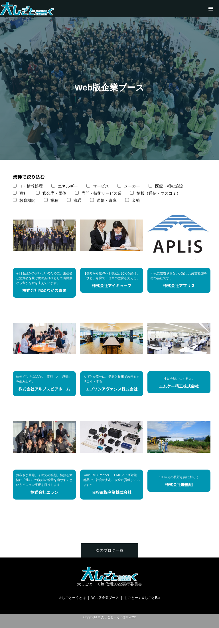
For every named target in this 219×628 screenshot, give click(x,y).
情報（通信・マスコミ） (159, 193)
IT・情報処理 (31, 186)
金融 (136, 200)
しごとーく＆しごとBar (142, 598)
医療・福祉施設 (169, 186)
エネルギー (68, 186)
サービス (101, 186)
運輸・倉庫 (107, 200)
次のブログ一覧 (109, 550)
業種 (54, 200)
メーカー (132, 186)
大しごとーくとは (72, 598)
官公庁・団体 (54, 193)
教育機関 (27, 200)
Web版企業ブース (105, 598)
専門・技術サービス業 (101, 193)
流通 (78, 200)
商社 (23, 193)
